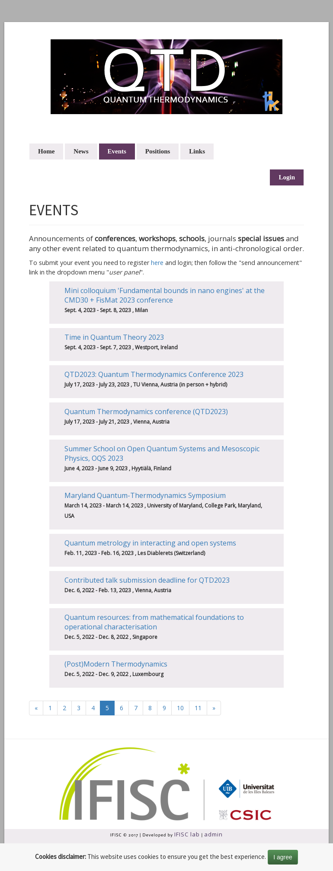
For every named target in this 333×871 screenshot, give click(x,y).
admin (213, 834)
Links (197, 151)
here (157, 262)
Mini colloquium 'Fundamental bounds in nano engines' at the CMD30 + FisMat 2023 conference (164, 295)
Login (287, 177)
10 (180, 708)
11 (198, 708)
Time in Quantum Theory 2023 (114, 337)
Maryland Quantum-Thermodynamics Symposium (145, 495)
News (81, 151)
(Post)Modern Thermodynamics (115, 664)
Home (46, 151)
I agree (282, 857)
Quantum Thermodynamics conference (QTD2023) (146, 411)
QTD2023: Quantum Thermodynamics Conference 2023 (153, 374)
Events (117, 151)
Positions (157, 151)
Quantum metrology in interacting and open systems (150, 543)
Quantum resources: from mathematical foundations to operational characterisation (154, 622)
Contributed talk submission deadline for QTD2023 (147, 580)
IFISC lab (187, 834)
